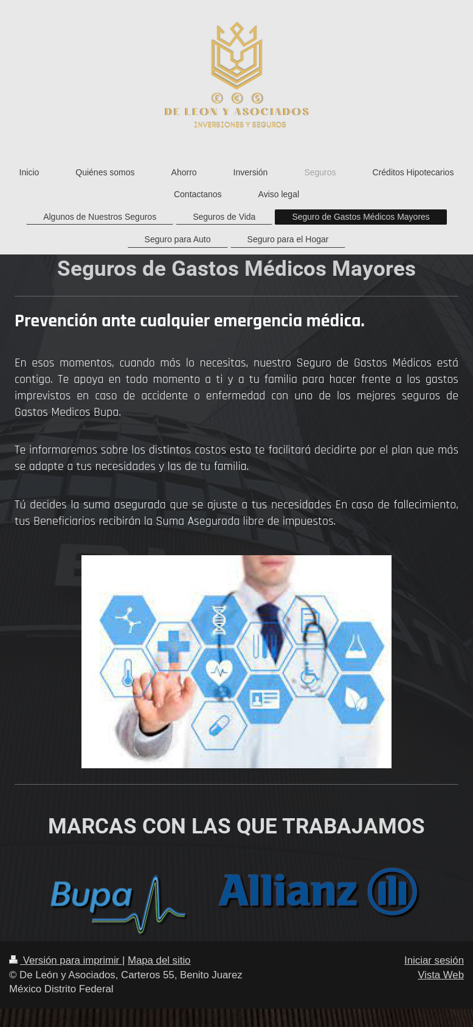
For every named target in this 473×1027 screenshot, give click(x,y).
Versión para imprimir (65, 960)
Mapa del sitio (159, 960)
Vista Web (441, 975)
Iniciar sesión (434, 960)
